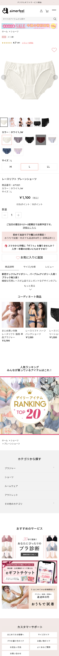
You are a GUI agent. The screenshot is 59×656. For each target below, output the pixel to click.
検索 (55, 19)
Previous (3, 77)
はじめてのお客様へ (15, 634)
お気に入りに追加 (32, 258)
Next (56, 3)
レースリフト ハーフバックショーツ (35, 332)
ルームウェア (11, 486)
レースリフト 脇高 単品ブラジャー (12, 336)
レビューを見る (27, 43)
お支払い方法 (15, 647)
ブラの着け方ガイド (15, 641)
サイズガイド (43, 634)
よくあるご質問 (43, 647)
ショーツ (9, 477)
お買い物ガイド (43, 641)
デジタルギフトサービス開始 (29, 2)
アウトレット (11, 495)
